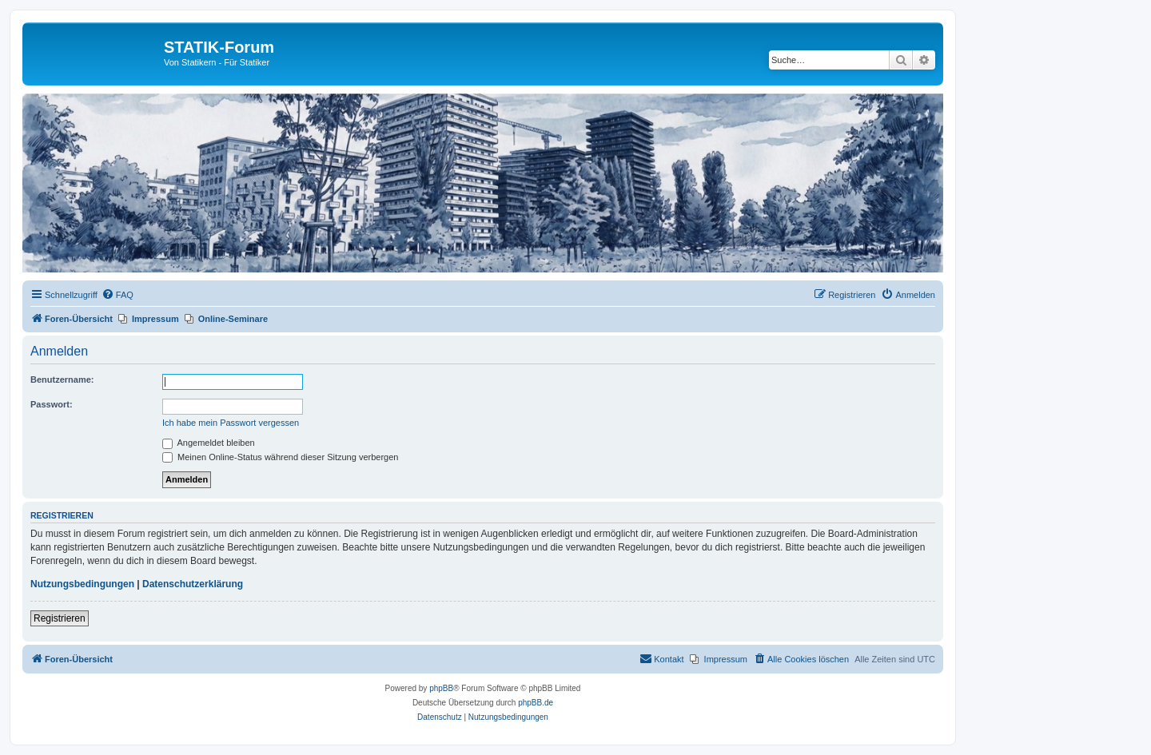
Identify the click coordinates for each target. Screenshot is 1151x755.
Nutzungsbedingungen (82, 584)
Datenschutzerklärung (192, 584)
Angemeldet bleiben (208, 442)
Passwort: (51, 404)
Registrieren (60, 618)
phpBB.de (535, 702)
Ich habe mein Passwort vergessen (230, 422)
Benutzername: (62, 379)
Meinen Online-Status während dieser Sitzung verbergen (280, 457)
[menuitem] (117, 294)
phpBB (441, 688)
